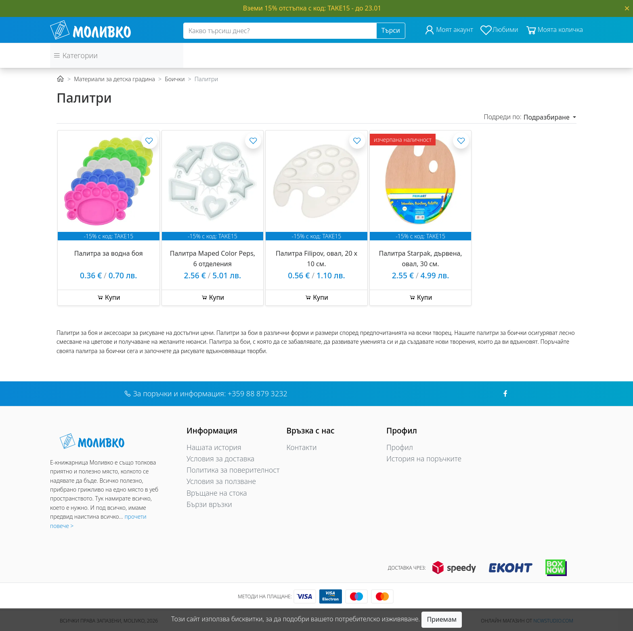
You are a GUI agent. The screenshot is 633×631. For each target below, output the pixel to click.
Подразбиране (547, 117)
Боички (174, 79)
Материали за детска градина (114, 79)
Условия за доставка (220, 458)
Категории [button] (75, 55)
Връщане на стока (217, 493)
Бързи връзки (209, 504)
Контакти (302, 447)
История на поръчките (423, 458)
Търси (390, 30)
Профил (399, 447)
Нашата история (214, 447)
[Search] (280, 31)
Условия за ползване (221, 481)
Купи (108, 297)
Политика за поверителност (233, 470)
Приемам (442, 619)
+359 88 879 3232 (257, 393)
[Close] (627, 8)
